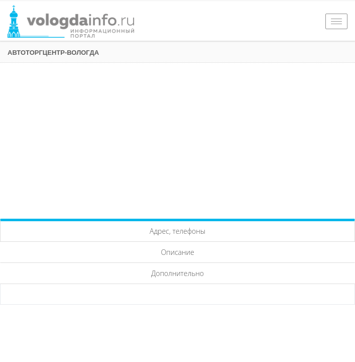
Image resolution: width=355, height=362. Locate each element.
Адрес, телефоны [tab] (177, 231)
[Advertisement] (177, 138)
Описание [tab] (177, 252)
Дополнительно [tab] (177, 273)
